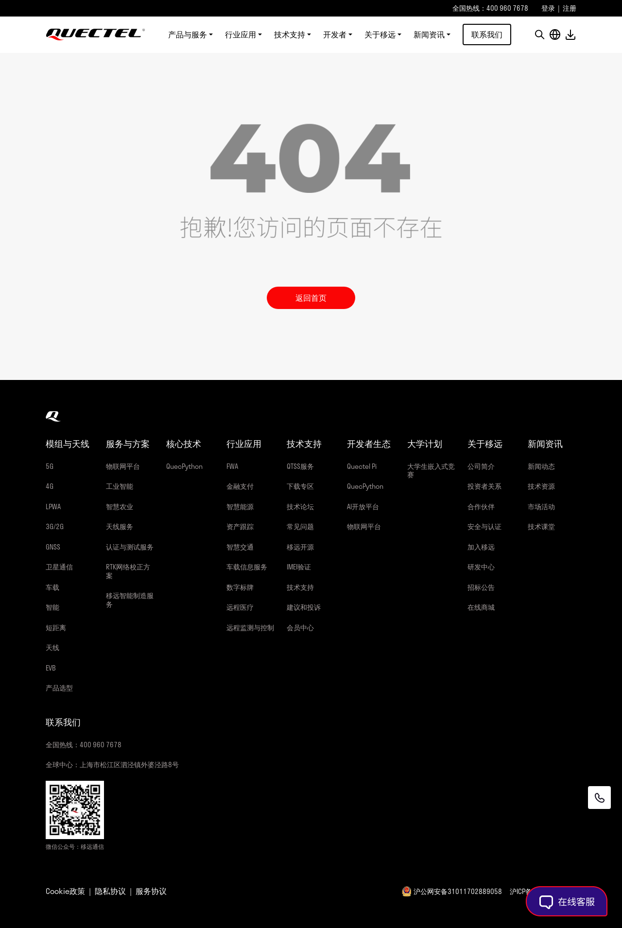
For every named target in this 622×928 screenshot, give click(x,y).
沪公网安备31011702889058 (458, 891)
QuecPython (184, 466)
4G (49, 486)
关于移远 (380, 35)
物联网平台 (123, 466)
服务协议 (151, 891)
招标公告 (481, 587)
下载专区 (300, 486)
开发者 (334, 35)
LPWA (53, 506)
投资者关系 (484, 486)
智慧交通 (240, 547)
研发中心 (481, 567)
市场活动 (541, 506)
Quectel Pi (362, 466)
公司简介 (481, 466)
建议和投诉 (304, 607)
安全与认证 (484, 526)
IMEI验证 (299, 567)
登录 (548, 8)
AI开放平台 (363, 506)
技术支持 (289, 35)
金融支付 (240, 486)
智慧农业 (119, 506)
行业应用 (240, 35)
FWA (232, 466)
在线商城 (481, 607)
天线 (52, 647)
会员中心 (300, 627)
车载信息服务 (246, 567)
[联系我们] (598, 797)
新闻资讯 (429, 35)
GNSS (53, 547)
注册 (569, 8)
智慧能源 (240, 506)
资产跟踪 (240, 526)
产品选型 (59, 688)
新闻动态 (541, 466)
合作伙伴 (481, 506)
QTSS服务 (300, 466)
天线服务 (119, 526)
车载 (52, 587)
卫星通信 (59, 567)
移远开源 (300, 547)
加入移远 (481, 547)
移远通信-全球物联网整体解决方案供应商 (95, 35)
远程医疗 (240, 607)
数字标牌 (240, 587)
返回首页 (311, 298)
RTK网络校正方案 (128, 571)
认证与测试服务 (130, 547)
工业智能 (119, 486)
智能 (52, 607)
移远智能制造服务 (130, 599)
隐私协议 (110, 891)
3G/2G (55, 526)
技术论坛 (300, 506)
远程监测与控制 (250, 627)
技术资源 (541, 486)
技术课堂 (541, 526)
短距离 (56, 627)
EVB (51, 668)
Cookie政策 (65, 891)
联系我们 (486, 35)
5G (49, 466)
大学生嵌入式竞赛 (431, 470)
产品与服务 (187, 35)
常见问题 (300, 526)
